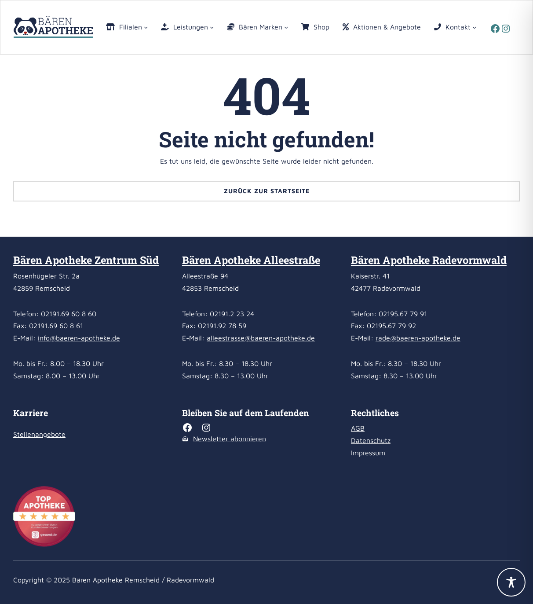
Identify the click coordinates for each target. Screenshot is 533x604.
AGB (358, 428)
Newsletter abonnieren (229, 439)
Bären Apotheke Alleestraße (251, 260)
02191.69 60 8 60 (68, 314)
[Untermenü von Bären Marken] (286, 27)
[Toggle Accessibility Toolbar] (511, 582)
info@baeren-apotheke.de (79, 338)
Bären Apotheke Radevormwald (429, 260)
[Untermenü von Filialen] (146, 27)
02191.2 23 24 (232, 314)
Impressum (368, 453)
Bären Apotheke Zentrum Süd (86, 260)
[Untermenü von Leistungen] (212, 27)
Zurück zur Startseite (267, 190)
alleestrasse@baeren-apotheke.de (261, 338)
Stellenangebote (39, 434)
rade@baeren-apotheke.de (418, 338)
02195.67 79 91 (403, 314)
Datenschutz (371, 440)
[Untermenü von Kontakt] (474, 27)
